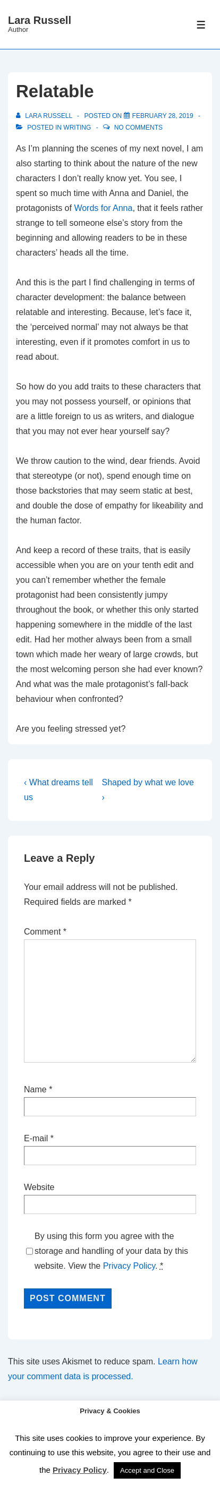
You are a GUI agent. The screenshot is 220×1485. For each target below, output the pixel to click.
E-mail (36, 1138)
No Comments (138, 127)
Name (35, 1089)
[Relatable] (162, 116)
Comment (45, 931)
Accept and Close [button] (147, 1470)
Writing (77, 127)
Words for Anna (103, 208)
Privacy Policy (129, 1265)
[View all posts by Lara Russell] (45, 116)
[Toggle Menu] (201, 24)
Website (39, 1187)
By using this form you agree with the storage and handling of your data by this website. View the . (111, 1251)
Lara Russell (39, 20)
